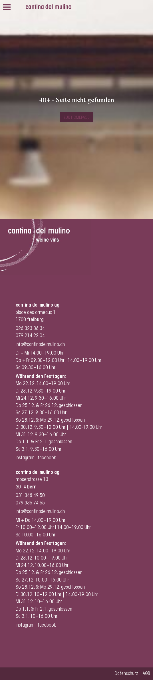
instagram (25, 458)
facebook (47, 458)
